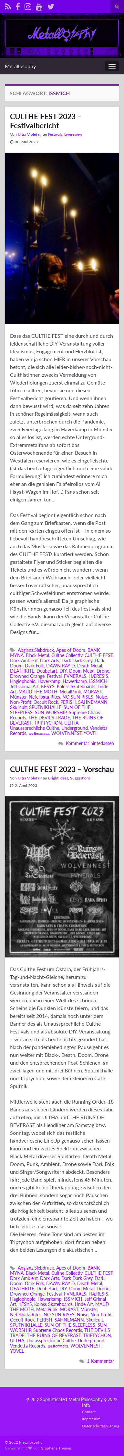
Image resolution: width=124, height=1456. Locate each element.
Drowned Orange (27, 676)
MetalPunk (70, 691)
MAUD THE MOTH (37, 691)
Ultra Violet (27, 134)
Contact (89, 1411)
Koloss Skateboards (76, 686)
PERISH (68, 702)
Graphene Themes (56, 1448)
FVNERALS (75, 676)
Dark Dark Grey (76, 660)
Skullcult (18, 707)
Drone (103, 671)
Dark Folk (34, 665)
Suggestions (80, 778)
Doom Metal (81, 671)
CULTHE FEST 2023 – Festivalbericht (46, 121)
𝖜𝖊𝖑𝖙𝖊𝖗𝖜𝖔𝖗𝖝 (38, 733)
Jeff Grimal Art (24, 686)
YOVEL (91, 733)
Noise (101, 697)
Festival (54, 676)
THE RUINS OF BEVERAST (54, 1335)
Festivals (55, 134)
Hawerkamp (75, 681)
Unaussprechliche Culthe (34, 728)
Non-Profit (20, 702)
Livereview (73, 134)
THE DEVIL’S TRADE (49, 717)
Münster (18, 697)
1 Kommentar (100, 1361)
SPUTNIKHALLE (45, 707)
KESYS (48, 686)
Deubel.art (46, 671)
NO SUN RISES (77, 697)
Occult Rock (46, 702)
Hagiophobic (22, 681)
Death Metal (89, 665)
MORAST (92, 691)
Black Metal (37, 655)
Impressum (91, 1418)
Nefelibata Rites (44, 697)
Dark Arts (49, 660)
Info (86, 1405)
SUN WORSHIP (51, 712)
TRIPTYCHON (48, 723)
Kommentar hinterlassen (90, 743)
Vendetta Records (27, 1345)
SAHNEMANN (93, 702)
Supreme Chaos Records (57, 1330)
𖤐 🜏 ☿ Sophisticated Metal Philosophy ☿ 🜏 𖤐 (72, 1399)
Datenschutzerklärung (100, 1426)
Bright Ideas (58, 778)
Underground (74, 728)
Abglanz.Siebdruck (36, 650)
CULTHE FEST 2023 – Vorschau (62, 769)
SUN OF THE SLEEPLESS (70, 1325)
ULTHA (71, 723)
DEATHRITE (22, 671)
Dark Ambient (24, 660)
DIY (63, 671)
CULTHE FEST (99, 655)
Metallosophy (20, 66)
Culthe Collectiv (66, 655)
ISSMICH (98, 681)
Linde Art (84, 1304)
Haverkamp (48, 681)
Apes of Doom (70, 650)
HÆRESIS (98, 676)
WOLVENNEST (66, 733)
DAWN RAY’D (60, 665)
